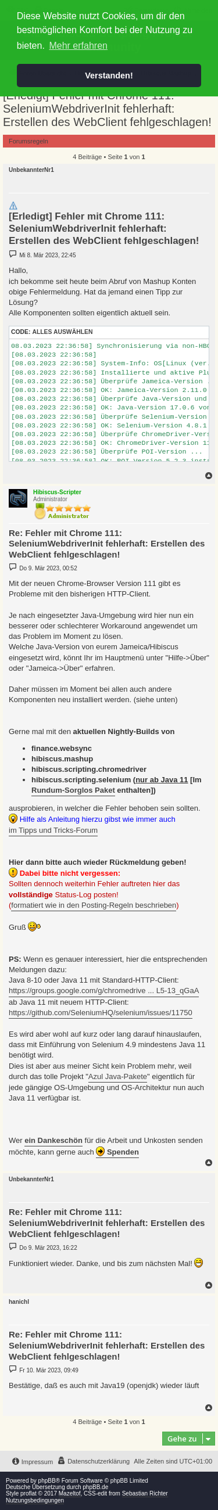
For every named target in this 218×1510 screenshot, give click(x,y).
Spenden (117, 1151)
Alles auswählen (62, 332)
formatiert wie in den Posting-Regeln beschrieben (93, 905)
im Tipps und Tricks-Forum (53, 830)
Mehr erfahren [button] (78, 46)
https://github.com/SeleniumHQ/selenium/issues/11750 (100, 1012)
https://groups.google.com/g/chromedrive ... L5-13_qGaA (104, 990)
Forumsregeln (28, 141)
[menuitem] (93, 1461)
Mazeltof (70, 1493)
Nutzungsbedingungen (35, 1500)
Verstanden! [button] (109, 75)
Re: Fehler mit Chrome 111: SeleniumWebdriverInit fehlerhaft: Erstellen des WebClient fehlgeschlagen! (107, 544)
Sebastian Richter (145, 1493)
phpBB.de (95, 1487)
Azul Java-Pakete (117, 1076)
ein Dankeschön (53, 1140)
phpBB (47, 1480)
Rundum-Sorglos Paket (73, 790)
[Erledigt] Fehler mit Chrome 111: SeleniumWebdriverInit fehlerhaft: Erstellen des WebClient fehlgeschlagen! (107, 108)
